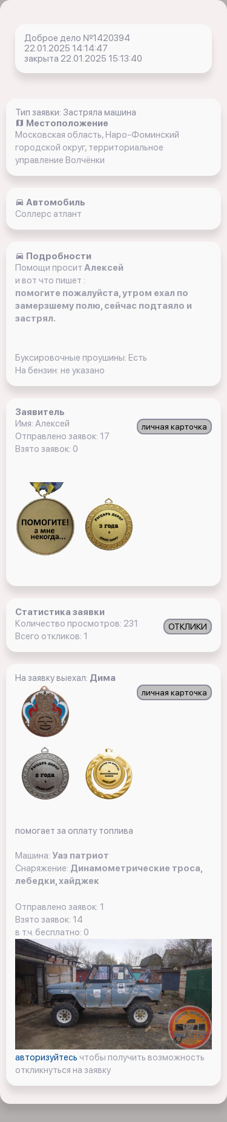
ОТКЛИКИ (187, 626)
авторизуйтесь (47, 1057)
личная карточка (174, 426)
